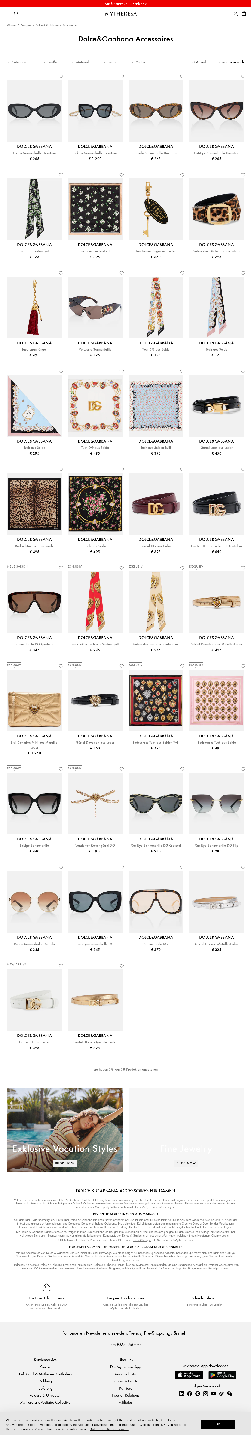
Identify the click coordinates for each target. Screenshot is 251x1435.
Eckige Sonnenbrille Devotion (95, 153)
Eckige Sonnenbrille (34, 845)
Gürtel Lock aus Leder (217, 448)
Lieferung (45, 1388)
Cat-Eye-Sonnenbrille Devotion (216, 153)
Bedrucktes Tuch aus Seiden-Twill (95, 644)
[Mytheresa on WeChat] (229, 1393)
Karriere (125, 1388)
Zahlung (45, 1381)
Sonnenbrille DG (156, 944)
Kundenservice (45, 1359)
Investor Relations (125, 1395)
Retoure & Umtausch (45, 1395)
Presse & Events (125, 1381)
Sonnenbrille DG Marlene (34, 644)
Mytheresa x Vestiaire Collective (45, 1402)
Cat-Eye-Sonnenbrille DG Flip (216, 845)
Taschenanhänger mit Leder (156, 251)
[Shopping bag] (244, 14)
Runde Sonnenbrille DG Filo (34, 944)
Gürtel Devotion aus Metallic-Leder (216, 644)
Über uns (126, 1359)
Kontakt (45, 1366)
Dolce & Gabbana (47, 25)
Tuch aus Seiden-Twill (34, 251)
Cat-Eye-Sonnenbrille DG (95, 944)
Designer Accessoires (220, 1265)
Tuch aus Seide (216, 349)
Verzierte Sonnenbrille (95, 349)
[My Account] (236, 14)
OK (218, 1424)
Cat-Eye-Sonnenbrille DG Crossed (156, 845)
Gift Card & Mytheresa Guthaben (45, 1373)
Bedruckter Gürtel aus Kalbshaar (217, 251)
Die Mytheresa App (125, 1366)
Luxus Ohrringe (142, 1240)
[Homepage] (125, 14)
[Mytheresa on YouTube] (213, 1393)
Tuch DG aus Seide (156, 349)
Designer (26, 25)
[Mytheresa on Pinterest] (197, 1393)
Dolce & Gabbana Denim (109, 1265)
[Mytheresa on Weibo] (221, 1393)
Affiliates (125, 1402)
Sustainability (125, 1373)
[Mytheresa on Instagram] (205, 1393)
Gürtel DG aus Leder (156, 546)
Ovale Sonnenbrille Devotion (34, 153)
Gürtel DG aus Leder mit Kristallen (216, 546)
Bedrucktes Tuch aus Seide (34, 546)
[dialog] (125, 1423)
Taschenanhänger (34, 349)
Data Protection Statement (109, 1429)
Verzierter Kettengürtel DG (95, 845)
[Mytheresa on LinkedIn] (181, 1393)
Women (11, 25)
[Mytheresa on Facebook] (189, 1393)
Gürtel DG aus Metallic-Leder (216, 944)
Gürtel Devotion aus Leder (95, 742)
